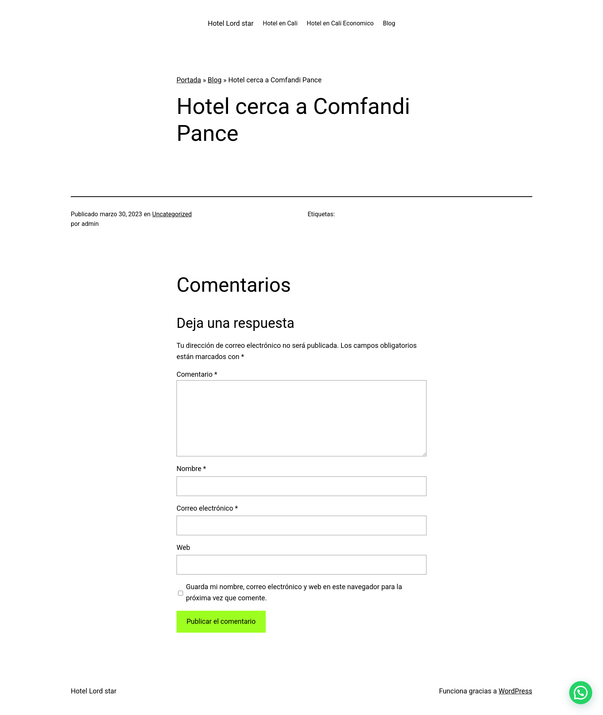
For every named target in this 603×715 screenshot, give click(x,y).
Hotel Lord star (230, 23)
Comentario (197, 374)
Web (183, 547)
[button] (580, 692)
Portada (189, 80)
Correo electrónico (207, 508)
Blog (215, 80)
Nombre (191, 468)
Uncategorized (172, 214)
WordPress (515, 691)
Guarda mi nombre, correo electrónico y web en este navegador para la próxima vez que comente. (294, 592)
